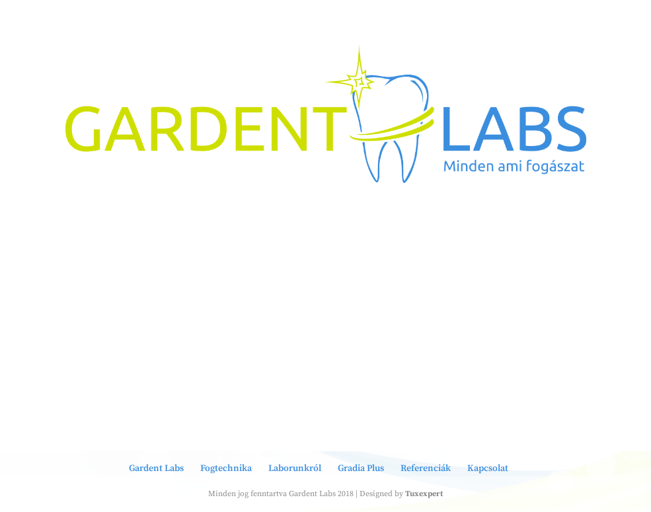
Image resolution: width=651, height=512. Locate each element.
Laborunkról (294, 468)
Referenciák (426, 468)
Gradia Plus (361, 468)
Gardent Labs (156, 468)
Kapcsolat (487, 468)
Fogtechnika (226, 468)
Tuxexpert (424, 494)
